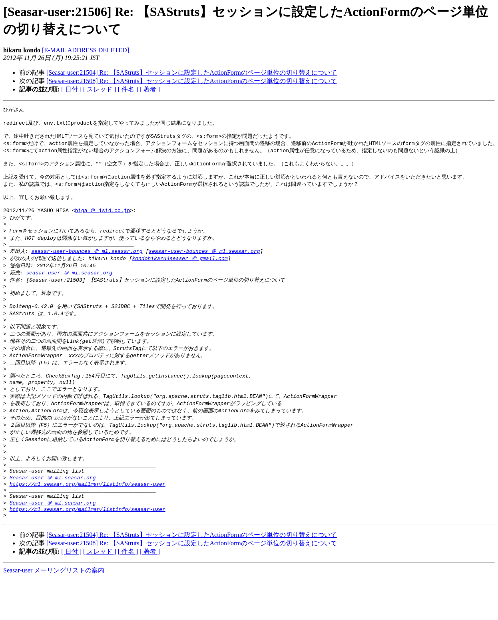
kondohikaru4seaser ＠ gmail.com (179, 273)
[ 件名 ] (128, 89)
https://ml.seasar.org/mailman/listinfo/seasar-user (87, 520)
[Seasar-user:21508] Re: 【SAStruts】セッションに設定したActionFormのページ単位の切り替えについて (191, 81)
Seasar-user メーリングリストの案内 (53, 612)
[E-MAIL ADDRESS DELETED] (85, 50)
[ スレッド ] (99, 89)
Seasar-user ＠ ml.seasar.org (53, 513)
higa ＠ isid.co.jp (102, 221)
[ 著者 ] (149, 89)
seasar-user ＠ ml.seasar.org (69, 288)
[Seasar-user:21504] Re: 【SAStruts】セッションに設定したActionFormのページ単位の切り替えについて (191, 72)
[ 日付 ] (71, 89)
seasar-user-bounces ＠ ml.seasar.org (86, 266)
